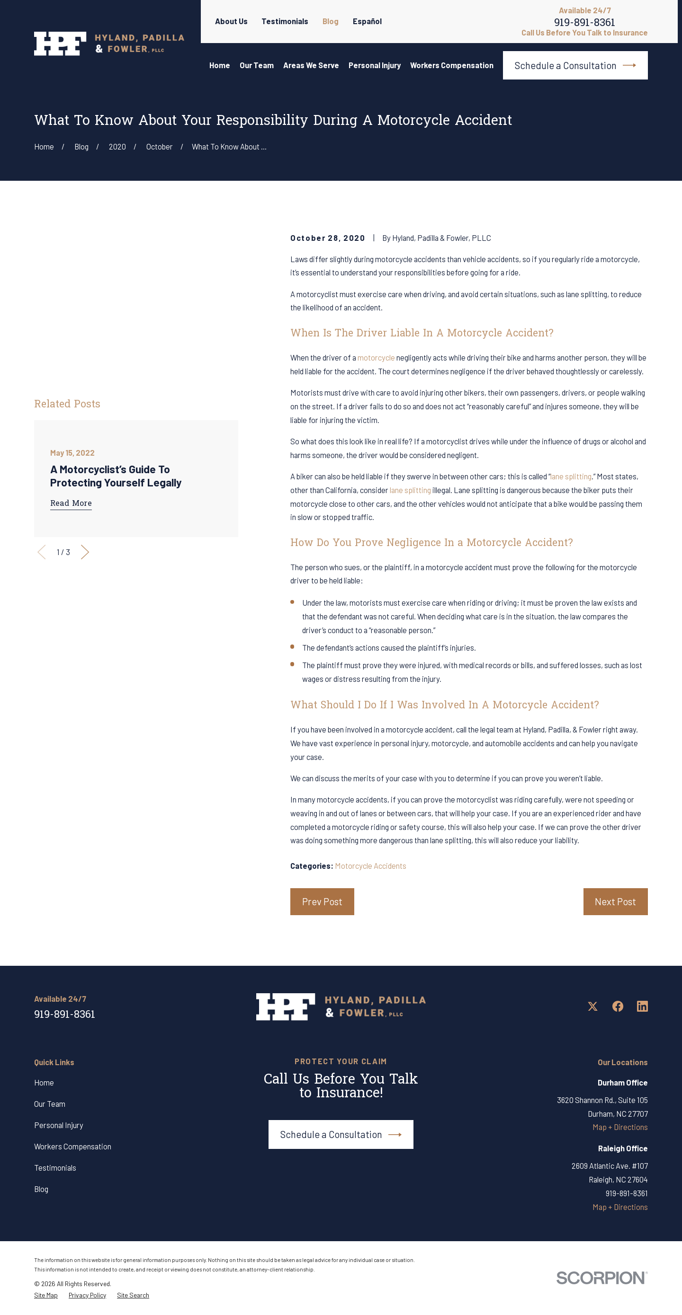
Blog (331, 21)
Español (367, 21)
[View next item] (85, 430)
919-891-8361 (584, 25)
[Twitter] (592, 1006)
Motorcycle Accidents (370, 865)
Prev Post (322, 901)
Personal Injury (58, 1125)
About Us (231, 21)
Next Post (615, 901)
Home (44, 1082)
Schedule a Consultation (575, 65)
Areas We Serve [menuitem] (311, 65)
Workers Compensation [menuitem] (452, 65)
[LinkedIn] (642, 1006)
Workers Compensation (72, 1146)
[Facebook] (617, 1006)
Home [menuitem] (219, 65)
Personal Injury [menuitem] (375, 65)
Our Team (49, 1103)
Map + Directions (620, 1126)
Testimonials (284, 21)
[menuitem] (46, 1295)
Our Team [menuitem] (257, 65)
